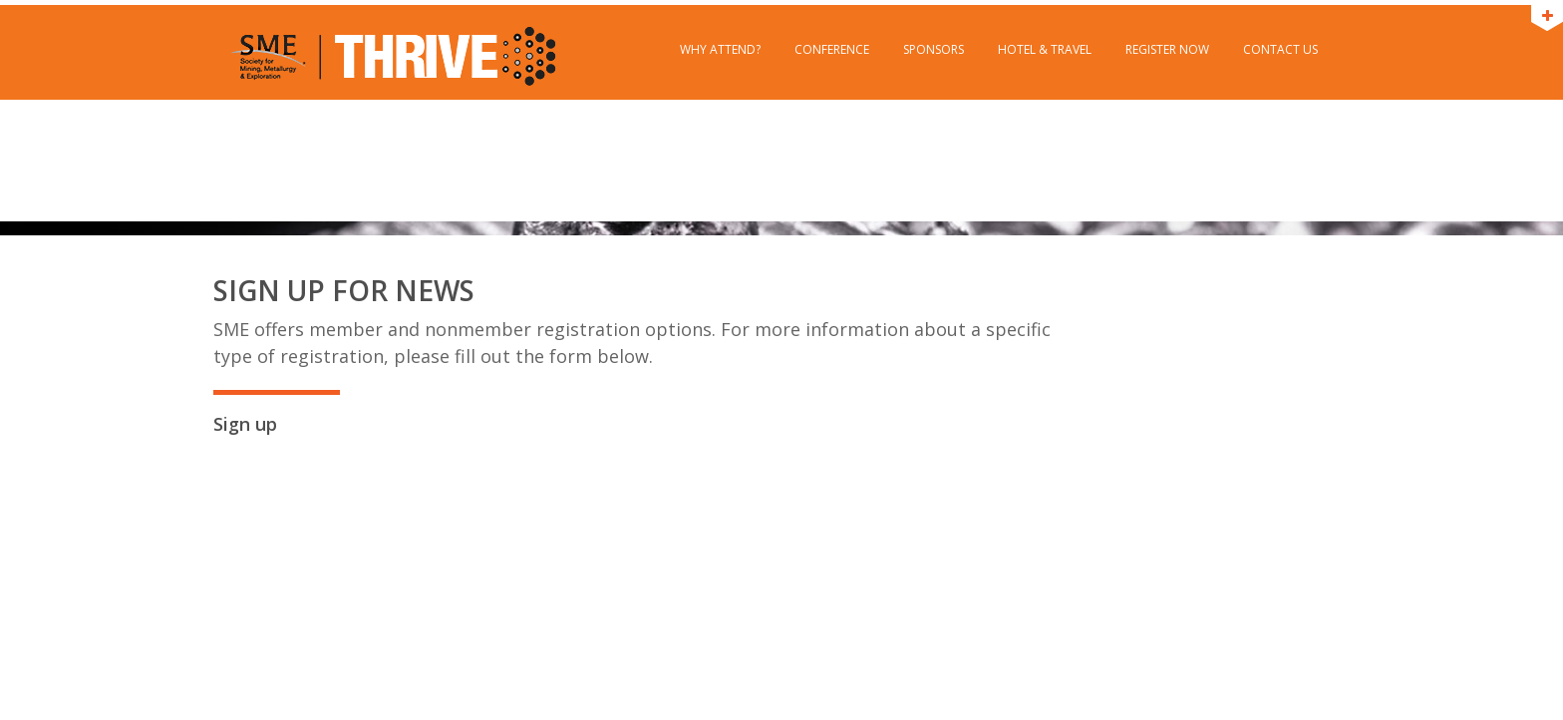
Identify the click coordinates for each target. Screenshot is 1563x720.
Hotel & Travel (1045, 49)
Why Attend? (720, 49)
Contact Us (1280, 49)
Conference (831, 49)
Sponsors (933, 49)
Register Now (1167, 49)
